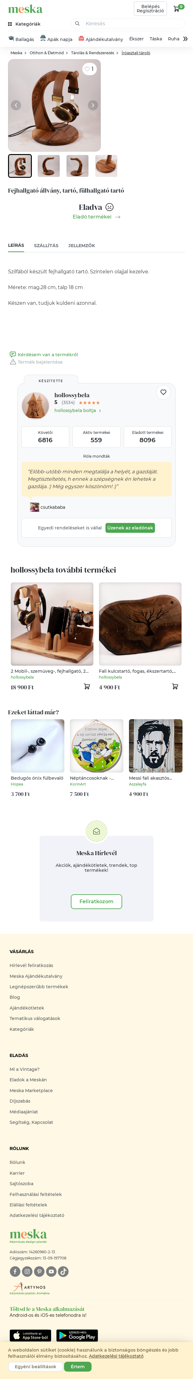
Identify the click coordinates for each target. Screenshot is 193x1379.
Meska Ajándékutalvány (36, 976)
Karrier (17, 1173)
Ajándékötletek (27, 1008)
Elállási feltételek (28, 1205)
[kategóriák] (25, 24)
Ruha (173, 39)
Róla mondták (96, 456)
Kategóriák (22, 1029)
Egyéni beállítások (35, 1366)
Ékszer (136, 39)
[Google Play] (30, 1336)
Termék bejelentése (35, 362)
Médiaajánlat (24, 1112)
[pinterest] (39, 1271)
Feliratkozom (96, 902)
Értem (78, 1366)
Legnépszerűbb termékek (39, 987)
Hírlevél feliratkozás (31, 966)
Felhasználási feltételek (36, 1194)
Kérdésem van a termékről (43, 355)
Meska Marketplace (31, 1090)
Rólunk (17, 1162)
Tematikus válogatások (35, 1019)
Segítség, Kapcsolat (31, 1122)
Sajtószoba (21, 1184)
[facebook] (15, 1271)
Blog (15, 997)
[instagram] (27, 1271)
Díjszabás (20, 1101)
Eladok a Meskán (28, 1080)
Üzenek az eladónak (130, 528)
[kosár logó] (176, 8)
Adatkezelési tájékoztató (37, 1215)
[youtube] (51, 1271)
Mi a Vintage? (25, 1069)
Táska (156, 39)
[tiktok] (63, 1271)
